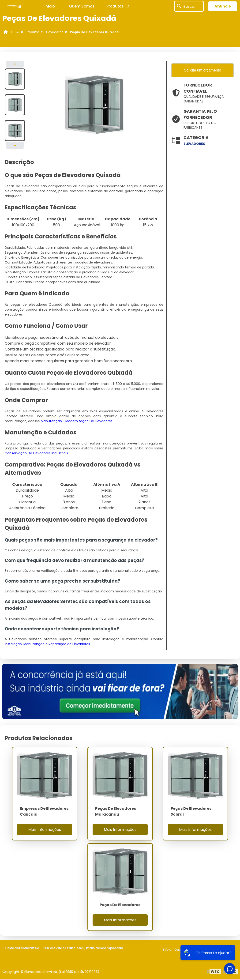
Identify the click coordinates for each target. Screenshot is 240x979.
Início (50, 6)
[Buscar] (179, 6)
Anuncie (222, 6)
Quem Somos (82, 6)
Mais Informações (44, 829)
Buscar (189, 6)
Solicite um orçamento (202, 70)
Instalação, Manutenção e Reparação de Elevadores (47, 644)
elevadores (194, 143)
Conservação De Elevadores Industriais (36, 453)
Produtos (118, 6)
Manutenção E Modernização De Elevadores (76, 421)
